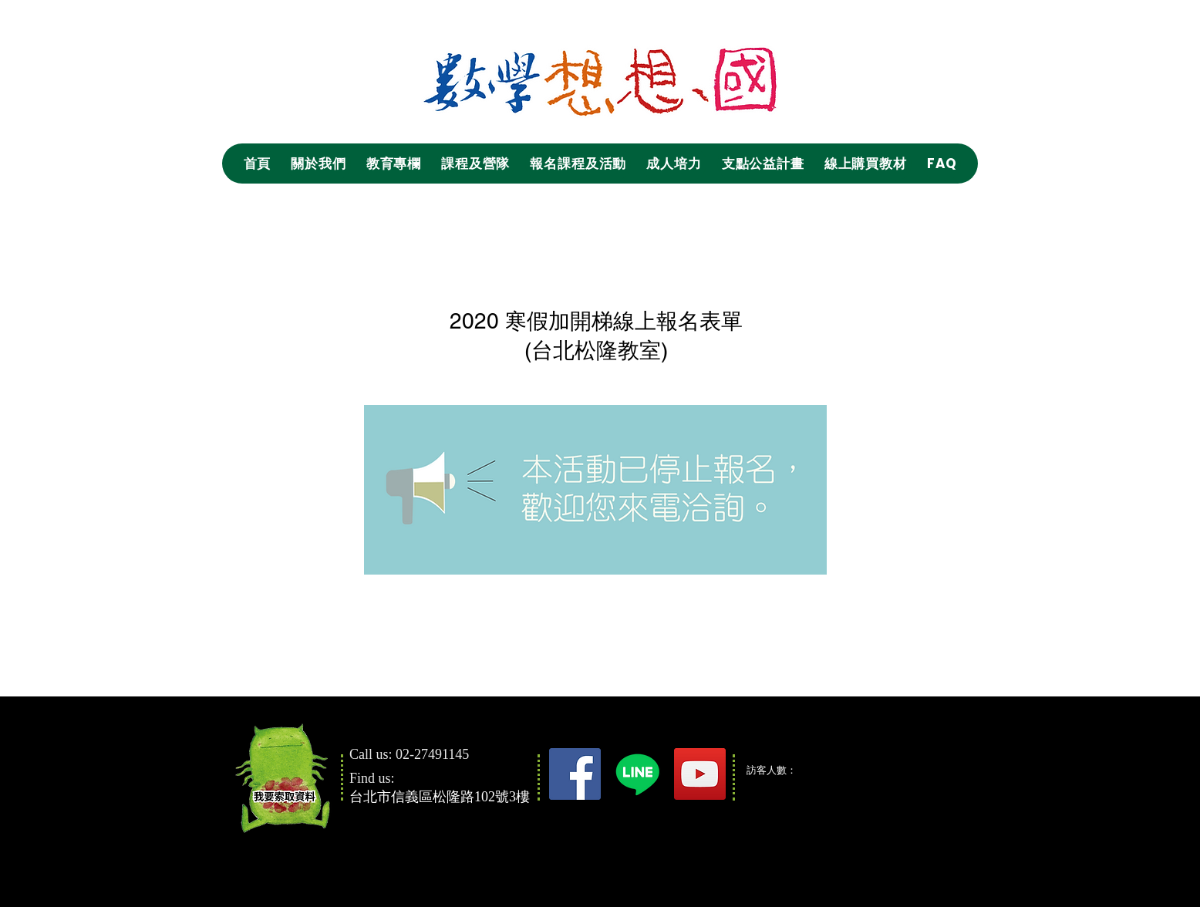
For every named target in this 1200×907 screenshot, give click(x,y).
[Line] (637, 774)
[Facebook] (575, 774)
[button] (318, 163)
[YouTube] (700, 774)
